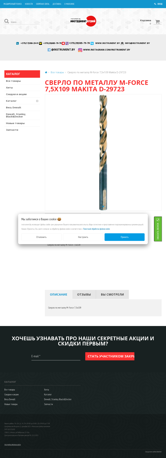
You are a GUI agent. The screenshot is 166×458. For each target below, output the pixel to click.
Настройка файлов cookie (12, 444)
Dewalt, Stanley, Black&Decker (16, 115)
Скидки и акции (16, 94)
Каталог (11, 100)
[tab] (58, 294)
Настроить (83, 237)
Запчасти (12, 129)
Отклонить (41, 237)
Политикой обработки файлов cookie (96, 229)
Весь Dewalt (13, 107)
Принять (124, 237)
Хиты (9, 87)
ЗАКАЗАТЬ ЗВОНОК (161, 231)
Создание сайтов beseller (153, 452)
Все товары (13, 80)
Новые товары (15, 123)
